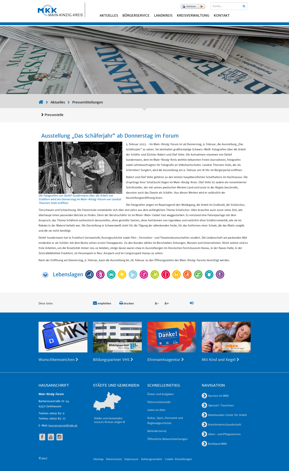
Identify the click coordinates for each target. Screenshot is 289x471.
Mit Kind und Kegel (220, 359)
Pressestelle (54, 115)
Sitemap (98, 459)
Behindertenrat (157, 431)
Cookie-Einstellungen (178, 459)
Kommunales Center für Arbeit (224, 415)
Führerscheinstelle (159, 402)
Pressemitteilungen (87, 102)
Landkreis (163, 15)
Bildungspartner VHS (113, 359)
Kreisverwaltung (193, 15)
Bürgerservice (136, 15)
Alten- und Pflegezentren (221, 434)
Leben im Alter (156, 410)
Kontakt (222, 15)
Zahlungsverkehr (151, 459)
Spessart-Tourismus (218, 405)
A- (157, 303)
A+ (167, 303)
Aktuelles (109, 15)
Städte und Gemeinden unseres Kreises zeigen (109, 420)
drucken (126, 303)
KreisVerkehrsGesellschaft (221, 424)
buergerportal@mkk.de (63, 425)
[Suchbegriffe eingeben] (229, 6)
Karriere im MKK (215, 395)
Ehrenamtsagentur (165, 359)
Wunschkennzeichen (58, 359)
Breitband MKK (214, 444)
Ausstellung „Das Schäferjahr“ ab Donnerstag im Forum (110, 135)
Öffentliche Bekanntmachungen (167, 439)
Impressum (131, 459)
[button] (193, 6)
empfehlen (102, 303)
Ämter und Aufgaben (160, 394)
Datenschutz (114, 459)
